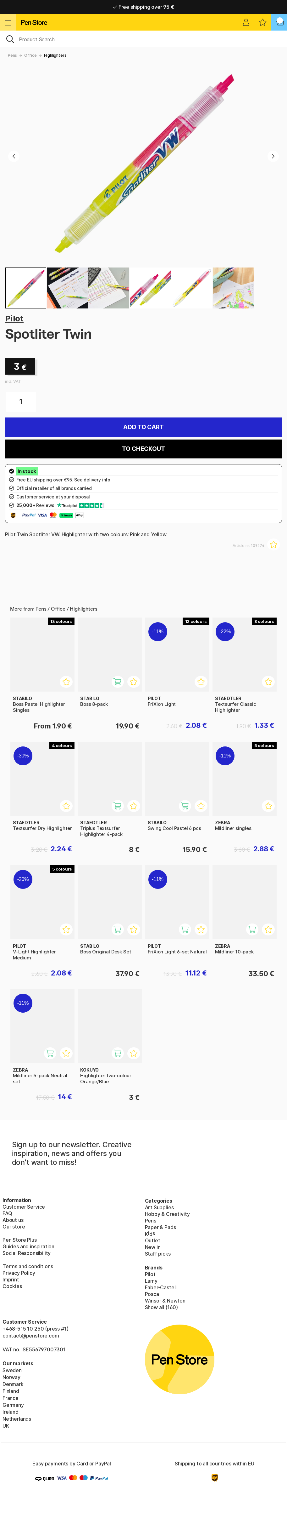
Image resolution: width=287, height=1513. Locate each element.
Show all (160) (161, 1307)
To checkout (143, 448)
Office (30, 55)
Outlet (152, 1240)
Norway (11, 1377)
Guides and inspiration (28, 1246)
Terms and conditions (28, 1266)
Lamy (151, 1281)
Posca (152, 1294)
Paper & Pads (160, 1227)
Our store (14, 1226)
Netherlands (17, 1419)
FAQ (7, 1213)
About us (13, 1220)
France (11, 1398)
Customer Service (24, 1207)
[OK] (143, 39)
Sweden (12, 1370)
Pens (12, 55)
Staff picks (158, 1254)
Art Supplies (159, 1207)
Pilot (14, 318)
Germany (13, 1405)
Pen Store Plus (20, 1240)
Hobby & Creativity (167, 1214)
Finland (11, 1391)
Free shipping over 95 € (143, 7)
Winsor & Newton (165, 1300)
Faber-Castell (161, 1287)
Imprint (11, 1279)
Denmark (13, 1384)
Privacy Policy (19, 1273)
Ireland (11, 1412)
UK (6, 1426)
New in (153, 1247)
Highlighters (55, 55)
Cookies (12, 1286)
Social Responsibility (27, 1253)
